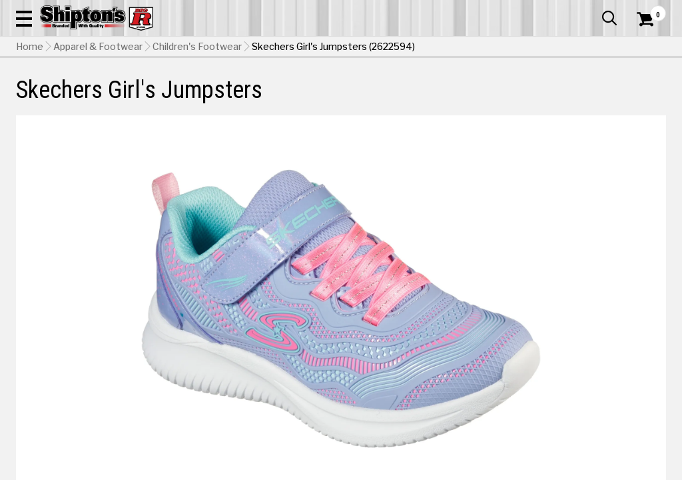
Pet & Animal (525, 97)
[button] (375, 48)
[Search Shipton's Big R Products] (308, 48)
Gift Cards (532, 10)
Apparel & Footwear (56, 97)
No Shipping (434, 377)
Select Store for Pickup (577, 449)
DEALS (648, 97)
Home (29, 130)
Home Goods (303, 97)
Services (647, 10)
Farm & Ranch (240, 97)
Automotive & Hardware (155, 97)
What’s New (591, 10)
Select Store (572, 377)
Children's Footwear (197, 130)
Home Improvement (380, 97)
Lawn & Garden (460, 97)
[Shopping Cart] (643, 48)
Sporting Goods (590, 97)
